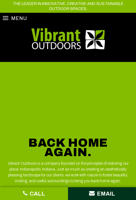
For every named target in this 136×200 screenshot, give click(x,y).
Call (34, 193)
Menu (15, 18)
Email (102, 193)
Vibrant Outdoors (68, 38)
